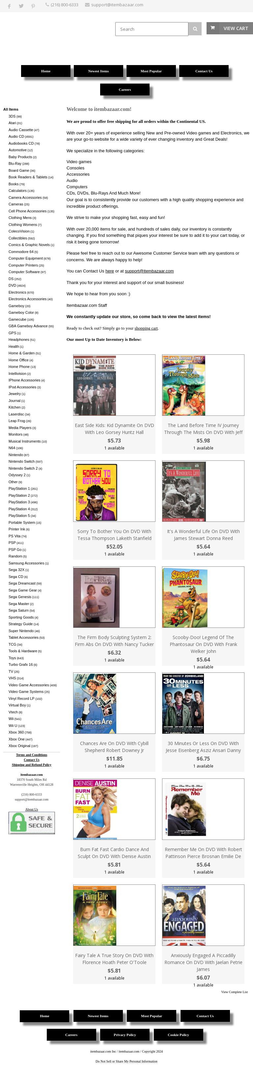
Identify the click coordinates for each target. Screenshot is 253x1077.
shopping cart (146, 328)
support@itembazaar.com (149, 271)
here (109, 271)
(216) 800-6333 (64, 5)
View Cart (236, 28)
